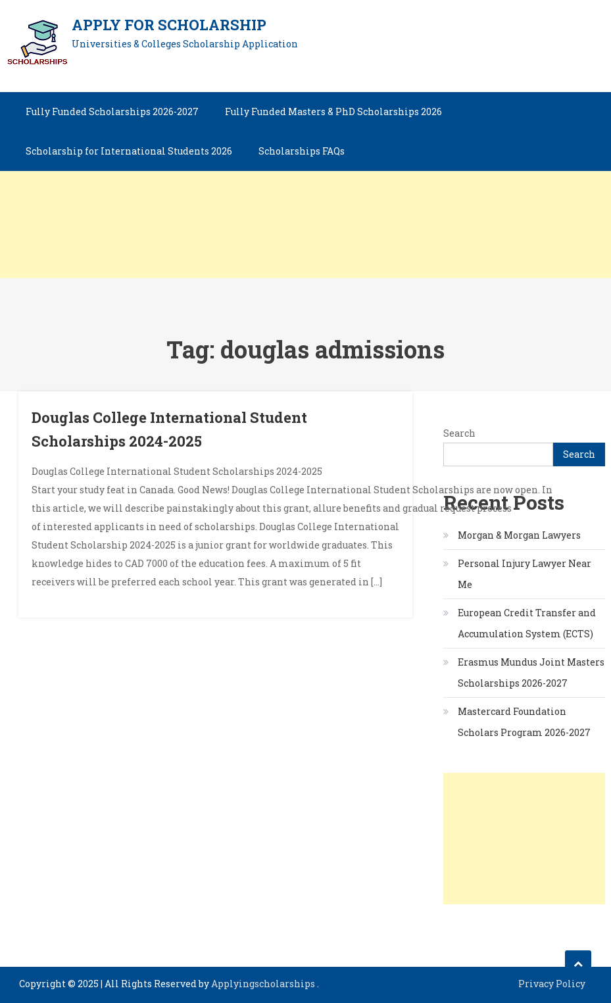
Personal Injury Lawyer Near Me (524, 574)
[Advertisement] (305, 186)
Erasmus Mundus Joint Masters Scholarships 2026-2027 (531, 672)
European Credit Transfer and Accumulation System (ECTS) (527, 623)
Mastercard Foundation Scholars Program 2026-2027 (524, 722)
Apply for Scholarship (169, 24)
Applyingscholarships (264, 983)
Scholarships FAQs (301, 151)
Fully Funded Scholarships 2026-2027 (112, 111)
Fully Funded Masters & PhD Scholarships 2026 (333, 111)
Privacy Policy (551, 983)
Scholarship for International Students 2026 (129, 151)
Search (459, 433)
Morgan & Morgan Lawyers (519, 535)
